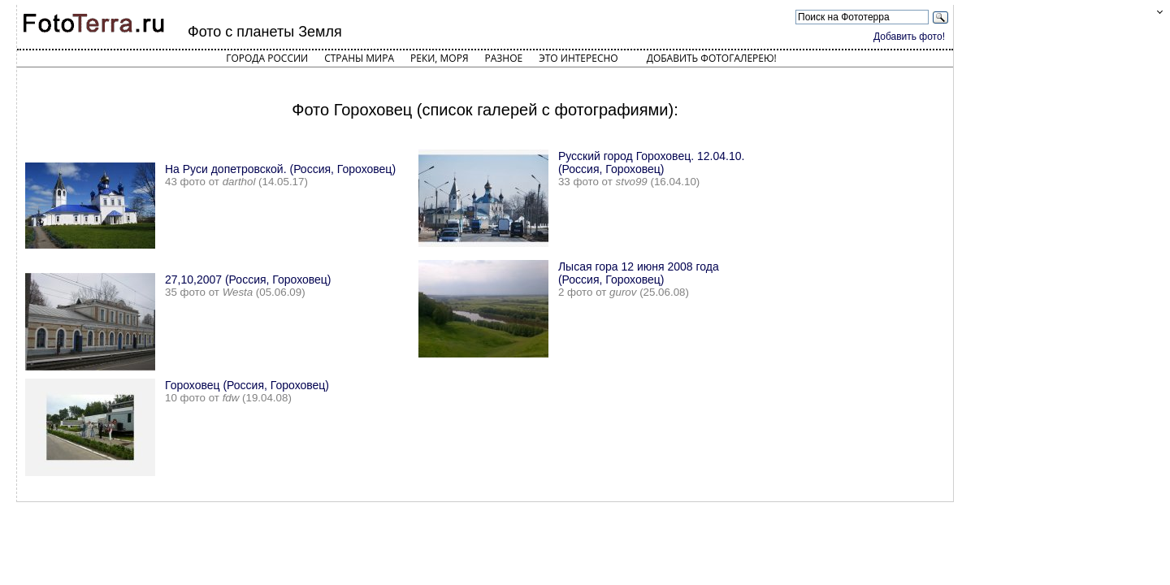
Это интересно (578, 58)
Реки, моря (439, 58)
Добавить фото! (909, 36)
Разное (504, 58)
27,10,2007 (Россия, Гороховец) (248, 279)
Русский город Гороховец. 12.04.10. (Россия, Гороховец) (651, 163)
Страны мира (359, 58)
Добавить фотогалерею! (712, 58)
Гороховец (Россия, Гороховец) (247, 385)
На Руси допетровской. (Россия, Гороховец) (280, 169)
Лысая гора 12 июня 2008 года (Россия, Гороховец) (638, 273)
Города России (267, 58)
